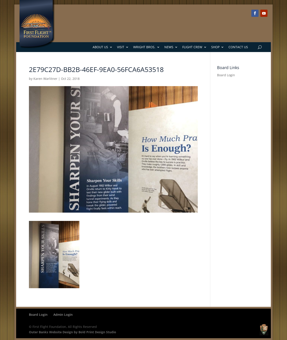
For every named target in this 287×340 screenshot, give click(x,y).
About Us (100, 47)
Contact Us (238, 47)
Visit (120, 47)
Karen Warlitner (45, 78)
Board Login (226, 75)
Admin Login (63, 314)
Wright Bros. (144, 47)
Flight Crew (192, 47)
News (168, 47)
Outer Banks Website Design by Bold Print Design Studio (72, 332)
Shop (215, 47)
